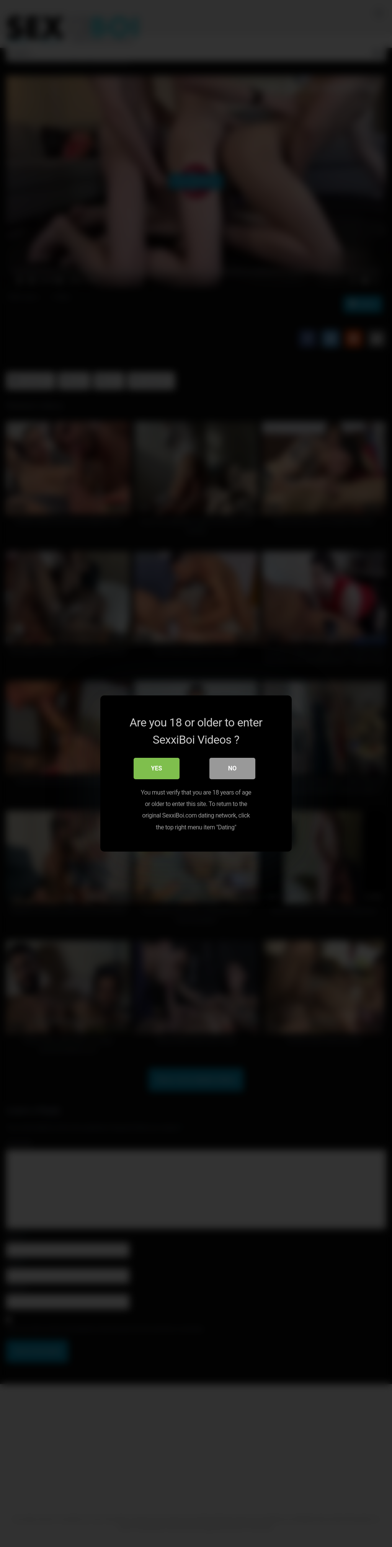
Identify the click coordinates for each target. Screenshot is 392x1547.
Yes (156, 768)
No (232, 768)
